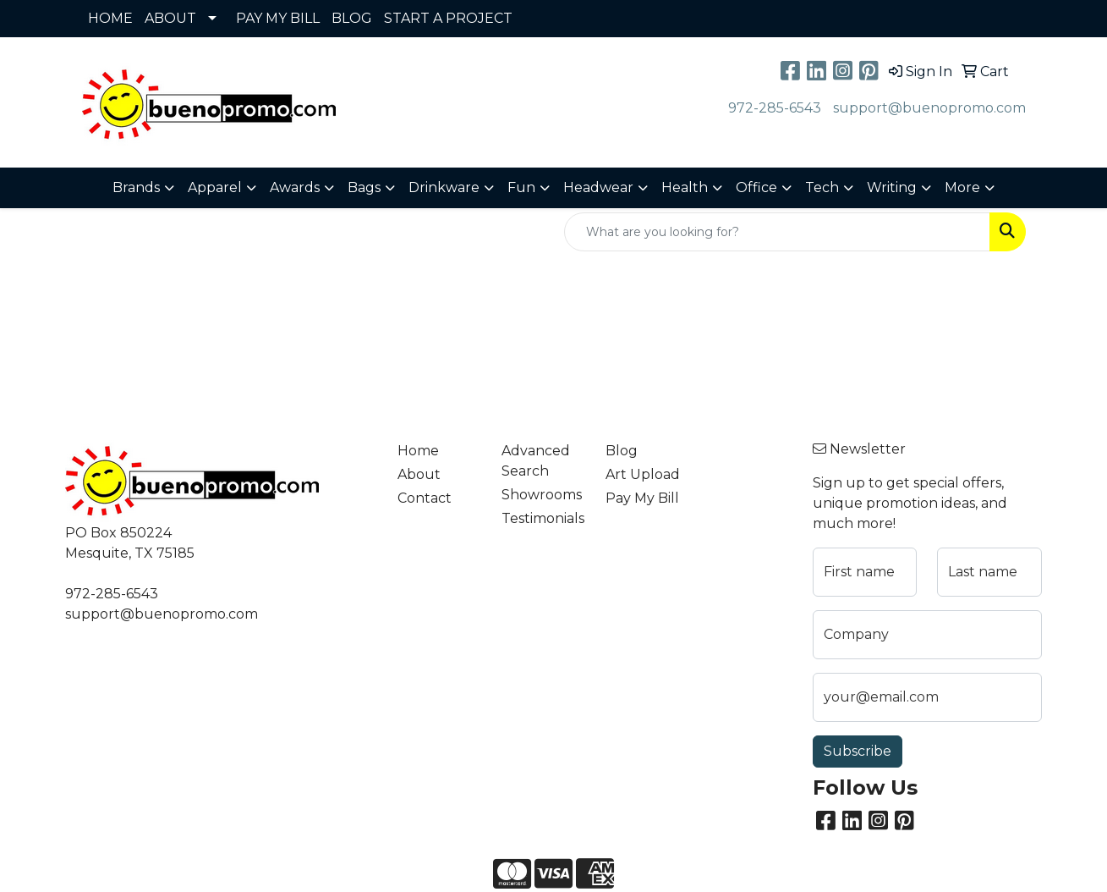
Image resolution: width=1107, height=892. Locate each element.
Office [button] (756, 187)
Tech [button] (822, 187)
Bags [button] (364, 187)
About (419, 474)
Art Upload (643, 474)
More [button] (962, 187)
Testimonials (542, 518)
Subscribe (857, 751)
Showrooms (541, 495)
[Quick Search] (777, 231)
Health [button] (684, 187)
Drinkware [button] (444, 187)
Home (418, 451)
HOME (110, 18)
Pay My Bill (642, 498)
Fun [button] (521, 187)
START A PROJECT (448, 18)
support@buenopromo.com (929, 108)
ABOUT (170, 18)
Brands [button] (136, 187)
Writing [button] (892, 187)
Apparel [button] (215, 187)
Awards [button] (295, 187)
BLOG (352, 18)
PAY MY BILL (278, 18)
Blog (622, 451)
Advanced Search (535, 461)
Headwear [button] (598, 187)
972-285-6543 (774, 108)
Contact (424, 498)
